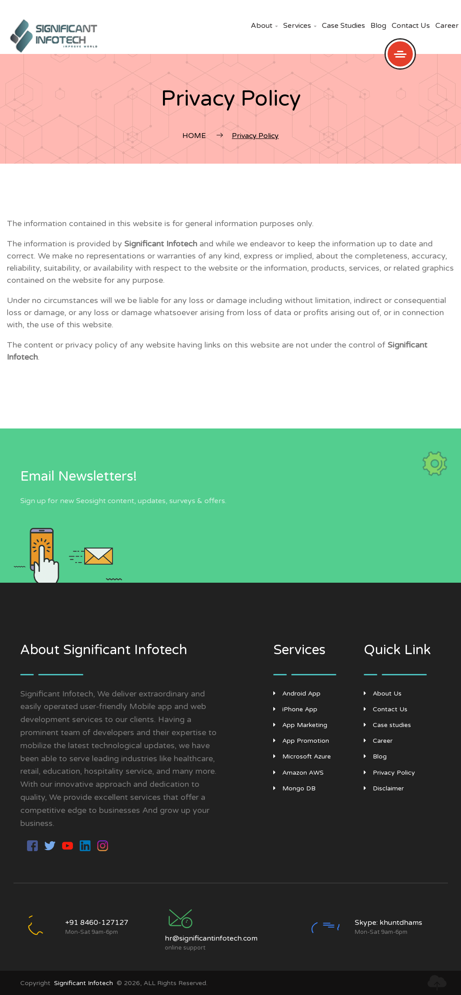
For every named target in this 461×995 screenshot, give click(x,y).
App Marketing (300, 725)
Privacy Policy (389, 772)
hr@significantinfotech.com (211, 938)
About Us (383, 693)
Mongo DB (294, 788)
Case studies (343, 25)
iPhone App (295, 709)
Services (299, 25)
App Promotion (301, 741)
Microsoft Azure (302, 756)
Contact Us (411, 25)
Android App (297, 693)
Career (447, 25)
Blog (378, 25)
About (264, 25)
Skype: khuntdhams (388, 922)
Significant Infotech (83, 983)
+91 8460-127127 (96, 922)
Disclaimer (384, 788)
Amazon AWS (298, 772)
